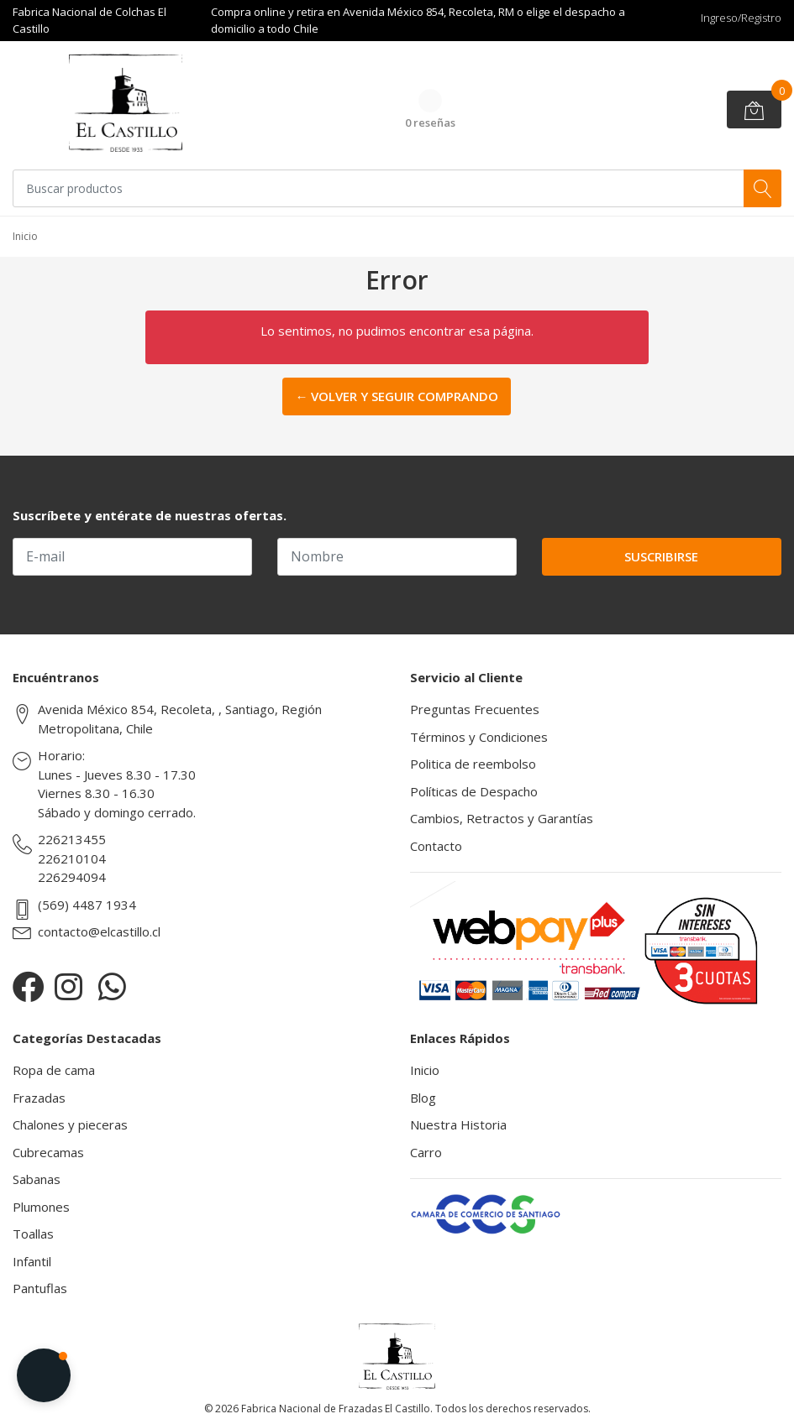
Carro (426, 1152)
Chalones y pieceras (70, 1124)
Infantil (32, 1261)
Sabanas (36, 1179)
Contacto (436, 845)
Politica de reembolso (473, 763)
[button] (44, 1375)
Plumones (41, 1206)
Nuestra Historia (458, 1124)
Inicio (424, 1070)
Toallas (33, 1233)
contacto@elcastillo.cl (99, 931)
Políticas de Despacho (474, 791)
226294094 (72, 877)
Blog (423, 1097)
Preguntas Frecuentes (474, 709)
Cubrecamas (48, 1152)
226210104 (72, 858)
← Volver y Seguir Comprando (396, 396)
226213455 (72, 839)
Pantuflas (40, 1288)
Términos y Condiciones (479, 736)
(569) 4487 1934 (87, 904)
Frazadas (39, 1097)
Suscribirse (661, 556)
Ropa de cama (54, 1070)
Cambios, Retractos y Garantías (501, 818)
